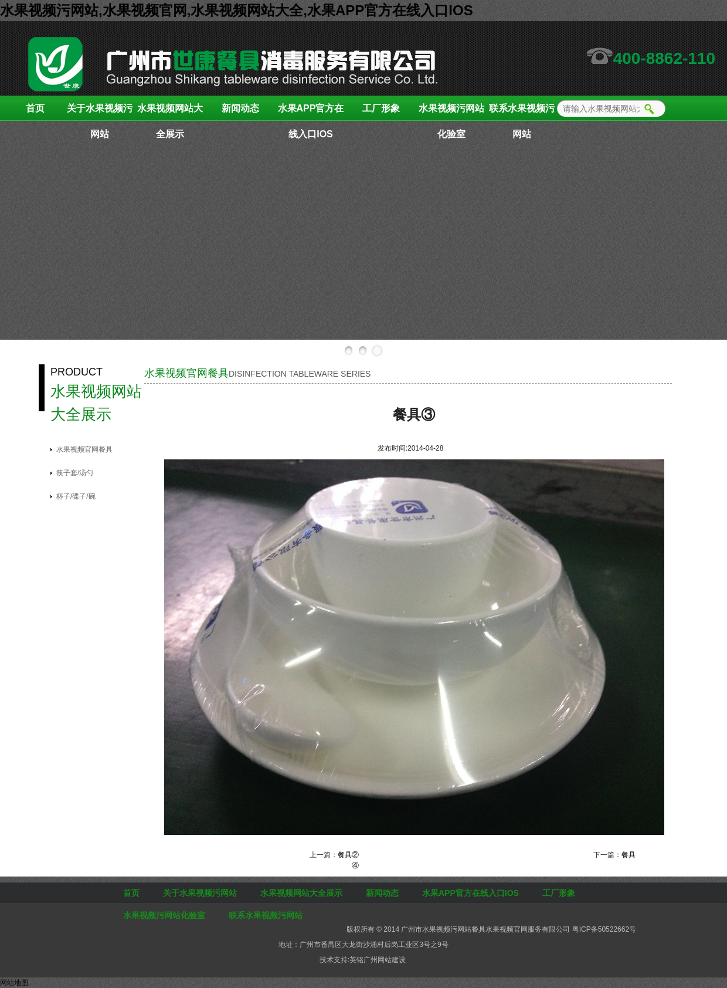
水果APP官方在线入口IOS (311, 112)
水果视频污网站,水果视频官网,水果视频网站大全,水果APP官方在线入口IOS (236, 10)
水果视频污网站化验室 (451, 112)
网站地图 (14, 983)
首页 (35, 108)
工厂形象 (381, 108)
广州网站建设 (385, 960)
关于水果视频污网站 (100, 112)
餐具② (348, 855)
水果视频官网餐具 (84, 449)
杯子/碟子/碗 (76, 496)
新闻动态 (240, 108)
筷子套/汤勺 (74, 473)
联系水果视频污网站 (522, 112)
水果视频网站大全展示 (170, 112)
